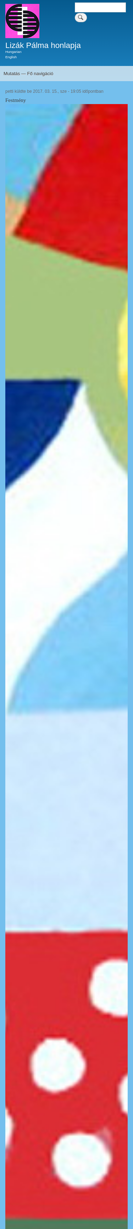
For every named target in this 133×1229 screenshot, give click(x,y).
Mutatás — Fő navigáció (28, 73)
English (11, 57)
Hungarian (13, 52)
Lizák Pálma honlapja (43, 45)
